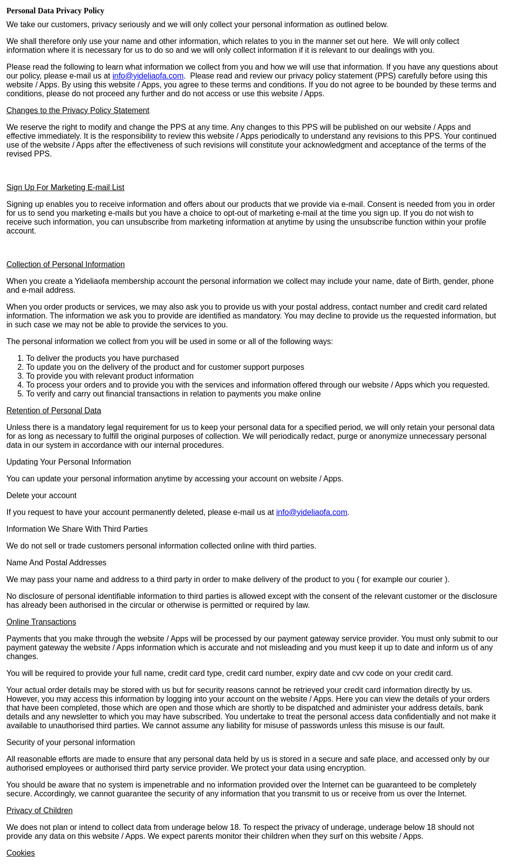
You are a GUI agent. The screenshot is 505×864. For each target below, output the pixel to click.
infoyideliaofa (311, 512)
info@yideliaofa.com (147, 76)
